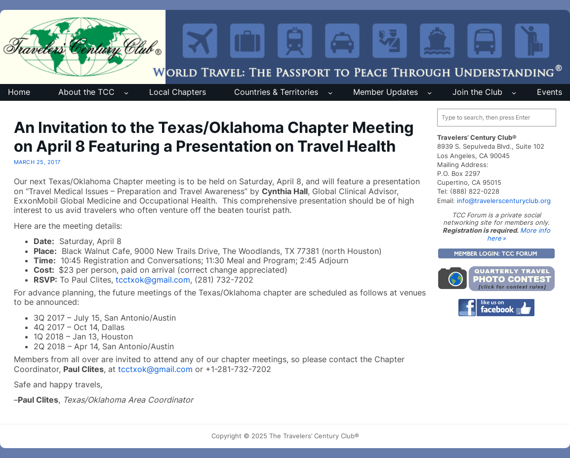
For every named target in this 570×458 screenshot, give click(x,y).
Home (19, 92)
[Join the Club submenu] (514, 92)
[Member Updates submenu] (429, 92)
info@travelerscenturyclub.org (504, 201)
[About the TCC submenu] (126, 92)
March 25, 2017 (37, 162)
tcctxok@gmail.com (153, 280)
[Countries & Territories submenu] (330, 92)
